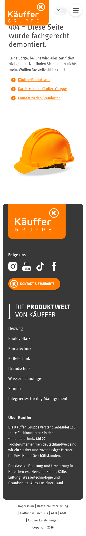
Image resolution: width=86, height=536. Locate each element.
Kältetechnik (19, 358)
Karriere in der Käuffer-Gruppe (42, 89)
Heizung (15, 328)
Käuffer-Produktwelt (34, 80)
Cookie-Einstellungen (43, 520)
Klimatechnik (19, 348)
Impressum (26, 506)
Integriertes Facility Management (37, 398)
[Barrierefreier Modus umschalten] (61, 10)
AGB (63, 513)
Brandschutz (19, 368)
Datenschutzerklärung (52, 506)
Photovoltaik (19, 338)
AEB (54, 513)
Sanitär (14, 388)
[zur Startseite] (27, 13)
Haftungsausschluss (34, 513)
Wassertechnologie (25, 378)
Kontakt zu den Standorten (39, 98)
